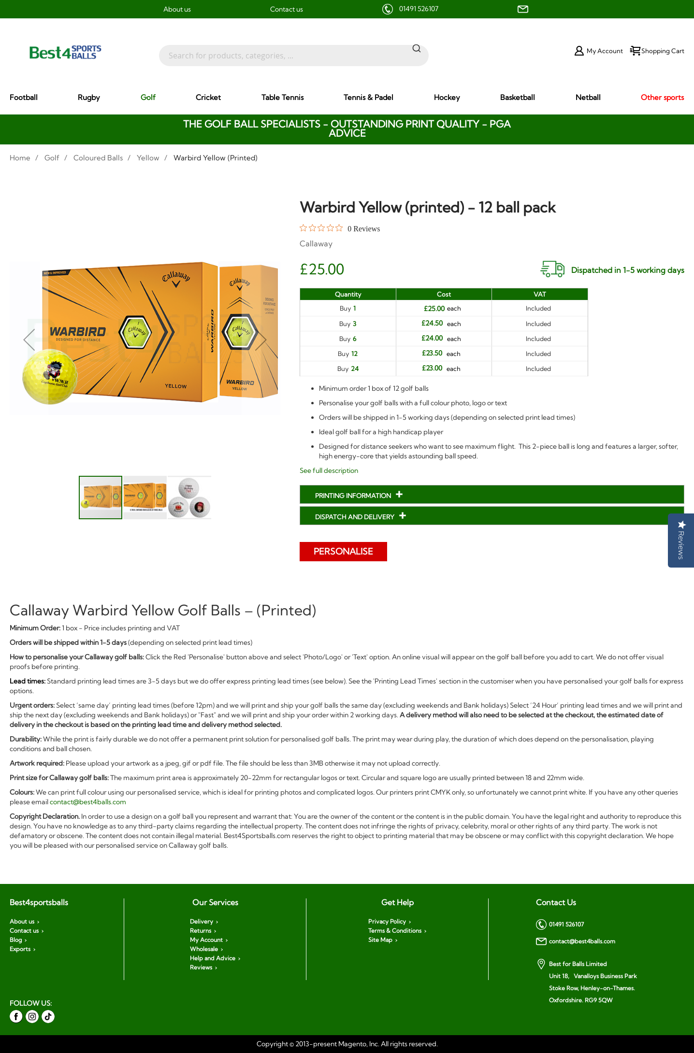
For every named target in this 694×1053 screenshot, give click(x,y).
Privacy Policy (387, 921)
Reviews (201, 967)
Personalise (344, 551)
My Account (206, 940)
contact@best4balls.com (88, 801)
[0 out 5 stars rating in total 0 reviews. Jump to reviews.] (340, 228)
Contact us (286, 9)
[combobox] (294, 50)
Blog (16, 940)
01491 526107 (418, 8)
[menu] (347, 97)
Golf (51, 157)
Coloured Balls (98, 157)
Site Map (380, 940)
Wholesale (204, 949)
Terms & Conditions (394, 930)
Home (20, 157)
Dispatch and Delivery (355, 517)
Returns (200, 930)
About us (177, 9)
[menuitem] (24, 97)
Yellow (148, 157)
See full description (329, 470)
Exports (20, 949)
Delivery (201, 921)
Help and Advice (212, 958)
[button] (29, 339)
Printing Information (353, 495)
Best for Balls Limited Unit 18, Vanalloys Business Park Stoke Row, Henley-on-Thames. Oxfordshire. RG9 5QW (586, 981)
